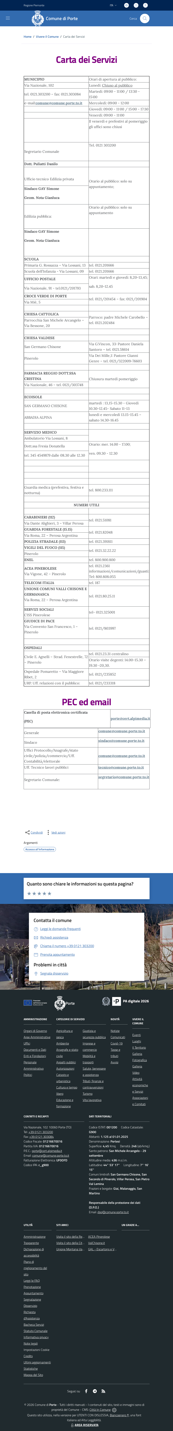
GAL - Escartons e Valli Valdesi (108, 1249)
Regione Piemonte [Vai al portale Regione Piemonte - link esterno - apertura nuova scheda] (34, 5)
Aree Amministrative (37, 1037)
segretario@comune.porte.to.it (123, 777)
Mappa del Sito (33, 1374)
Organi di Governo (35, 1030)
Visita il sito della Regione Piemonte (79, 1236)
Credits (28, 1356)
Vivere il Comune (47, 36)
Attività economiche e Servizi (140, 1085)
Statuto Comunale (36, 1330)
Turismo (87, 1093)
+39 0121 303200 (41, 1132)
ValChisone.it (96, 1243)
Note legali (31, 1343)
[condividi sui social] (34, 832)
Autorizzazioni (65, 1068)
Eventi (136, 1035)
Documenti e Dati (35, 1049)
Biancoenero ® (119, 1415)
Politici (28, 1074)
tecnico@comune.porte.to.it (121, 767)
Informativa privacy (36, 1337)
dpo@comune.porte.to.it (113, 1212)
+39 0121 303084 (41, 1136)
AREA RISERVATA (84, 1425)
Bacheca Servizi (34, 1324)
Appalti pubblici (66, 1062)
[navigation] (7, 18)
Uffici (27, 1043)
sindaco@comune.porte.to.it (121, 740)
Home (27, 36)
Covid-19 (117, 1043)
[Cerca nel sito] (144, 18)
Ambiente (62, 1043)
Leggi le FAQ (32, 1280)
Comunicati (118, 1037)
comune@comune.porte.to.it (59, 103)
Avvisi (114, 1062)
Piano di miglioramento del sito (35, 1268)
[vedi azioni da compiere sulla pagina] (55, 832)
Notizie (115, 1030)
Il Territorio (139, 1047)
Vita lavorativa (92, 1100)
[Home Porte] (56, 18)
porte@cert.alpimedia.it (130, 718)
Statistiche (31, 1368)
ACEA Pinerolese (99, 1236)
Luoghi (136, 1041)
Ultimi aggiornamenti (37, 1362)
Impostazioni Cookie (36, 1349)
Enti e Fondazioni (35, 1056)
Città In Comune (100, 1409)
